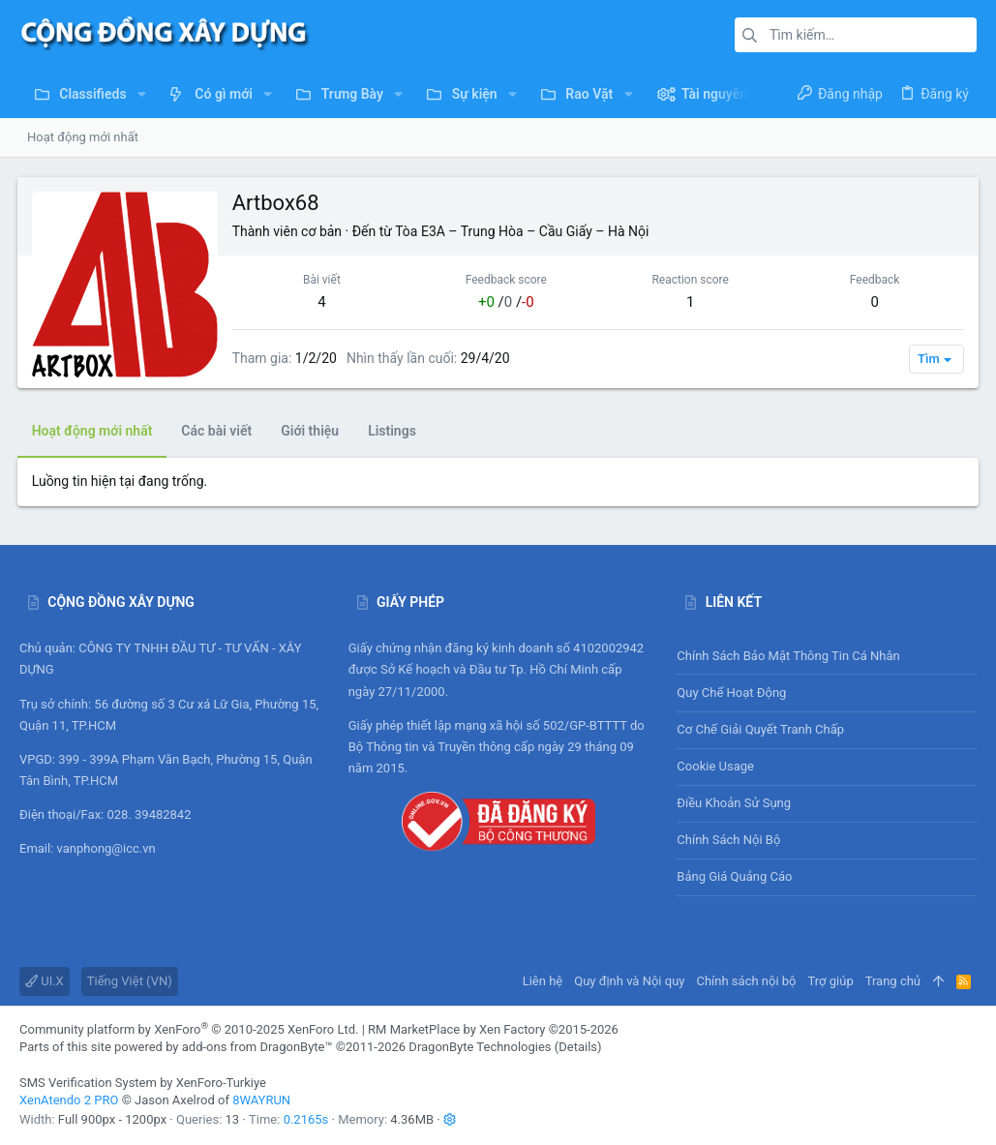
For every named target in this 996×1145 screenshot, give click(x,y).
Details (577, 1047)
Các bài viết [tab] (219, 430)
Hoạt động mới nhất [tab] (94, 430)
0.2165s (306, 1119)
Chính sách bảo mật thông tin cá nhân (827, 656)
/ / (506, 302)
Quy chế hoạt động (827, 692)
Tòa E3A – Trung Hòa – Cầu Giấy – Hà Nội (524, 231)
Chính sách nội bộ (728, 839)
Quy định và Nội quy (629, 981)
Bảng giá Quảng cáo (734, 876)
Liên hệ (543, 981)
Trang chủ (893, 981)
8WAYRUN (261, 1100)
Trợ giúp (831, 981)
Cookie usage (715, 766)
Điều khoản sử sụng (734, 803)
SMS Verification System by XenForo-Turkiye (142, 1082)
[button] (142, 94)
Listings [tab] (394, 430)
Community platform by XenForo (188, 1029)
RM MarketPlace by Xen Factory (493, 1029)
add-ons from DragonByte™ (257, 1047)
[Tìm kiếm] (856, 34)
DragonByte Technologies (479, 1047)
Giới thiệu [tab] (313, 430)
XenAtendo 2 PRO (68, 1100)
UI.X (44, 981)
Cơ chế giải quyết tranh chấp (760, 729)
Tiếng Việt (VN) (129, 981)
